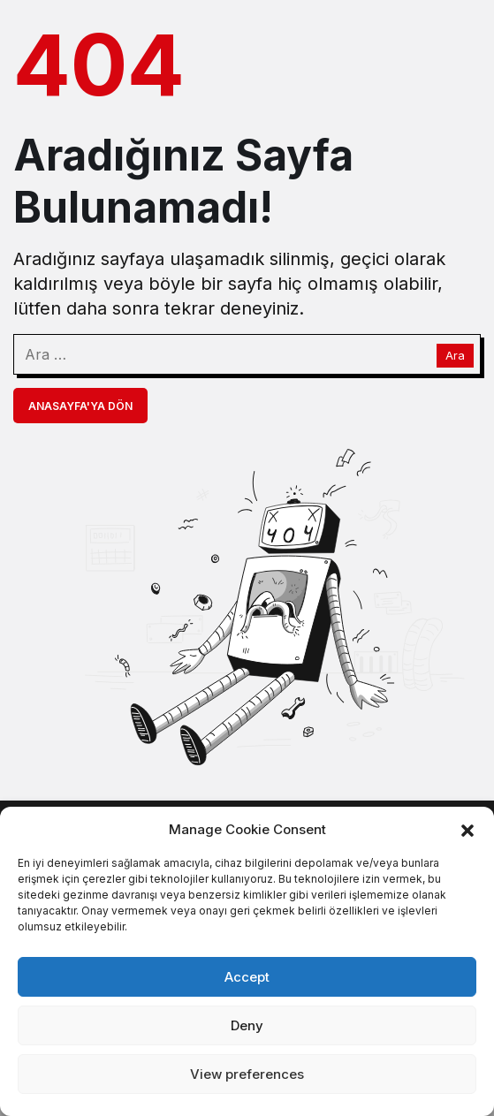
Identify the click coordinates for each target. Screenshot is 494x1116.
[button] (467, 829)
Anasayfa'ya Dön (80, 406)
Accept (247, 976)
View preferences (247, 1074)
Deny (247, 1025)
